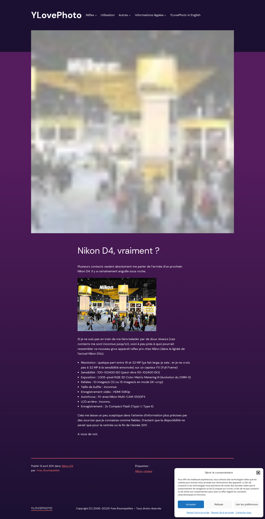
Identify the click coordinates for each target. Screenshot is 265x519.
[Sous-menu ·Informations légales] (165, 15)
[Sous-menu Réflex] (96, 15)
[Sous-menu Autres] (130, 15)
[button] (258, 472)
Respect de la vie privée (198, 512)
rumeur (147, 471)
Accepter (191, 504)
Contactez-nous (243, 512)
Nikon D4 (67, 466)
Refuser (218, 504)
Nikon (138, 471)
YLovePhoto (41, 508)
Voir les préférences (247, 504)
